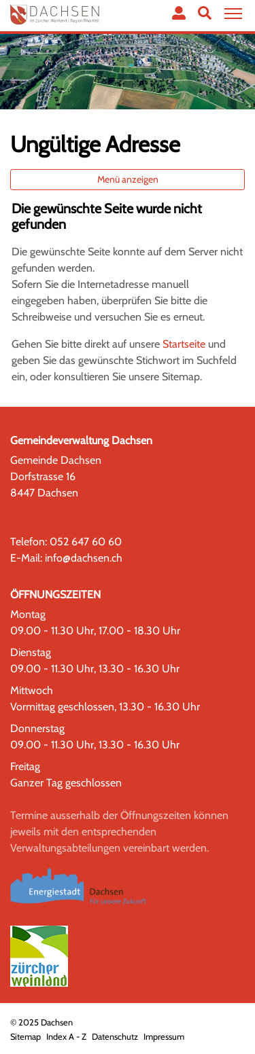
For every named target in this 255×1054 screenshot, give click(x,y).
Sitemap (25, 1037)
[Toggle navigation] (231, 14)
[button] (205, 13)
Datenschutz (115, 1037)
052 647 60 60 (86, 541)
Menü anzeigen (127, 179)
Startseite (184, 344)
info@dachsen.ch (83, 557)
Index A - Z (66, 1037)
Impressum (163, 1037)
